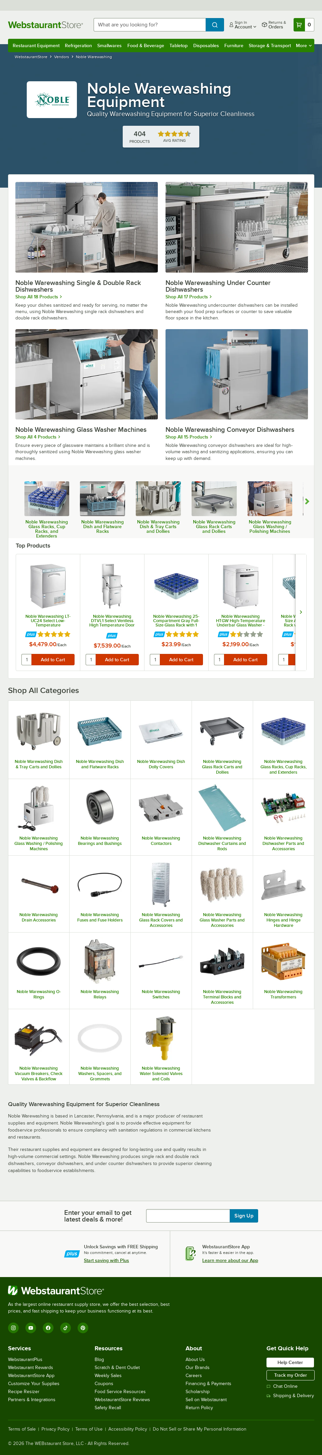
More (304, 45)
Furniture (233, 45)
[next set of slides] (300, 612)
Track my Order (290, 1375)
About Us (195, 1359)
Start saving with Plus (106, 1260)
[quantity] (26, 659)
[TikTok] (65, 1328)
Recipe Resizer (23, 1391)
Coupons (104, 1383)
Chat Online (282, 1386)
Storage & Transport (270, 45)
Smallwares (109, 45)
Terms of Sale (22, 1429)
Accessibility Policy (127, 1429)
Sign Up (243, 1216)
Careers (194, 1375)
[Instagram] (13, 1328)
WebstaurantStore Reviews (122, 1399)
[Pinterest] (83, 1328)
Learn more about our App (230, 1260)
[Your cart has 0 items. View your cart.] (304, 24)
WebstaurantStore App (31, 1375)
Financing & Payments (208, 1383)
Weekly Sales (108, 1375)
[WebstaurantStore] (91, 1290)
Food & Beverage (145, 45)
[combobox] (150, 24)
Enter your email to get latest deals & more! (97, 1216)
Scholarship (198, 1391)
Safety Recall (108, 1407)
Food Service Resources (120, 1391)
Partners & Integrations (32, 1399)
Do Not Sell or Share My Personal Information (199, 1429)
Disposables (206, 45)
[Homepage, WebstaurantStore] (45, 24)
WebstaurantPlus (25, 1359)
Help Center (290, 1362)
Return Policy (199, 1407)
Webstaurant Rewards (30, 1367)
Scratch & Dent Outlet (117, 1367)
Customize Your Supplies (34, 1383)
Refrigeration (78, 45)
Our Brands (198, 1367)
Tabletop (179, 45)
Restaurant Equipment (36, 45)
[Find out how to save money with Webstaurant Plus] (31, 635)
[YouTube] (30, 1328)
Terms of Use (89, 1429)
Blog (99, 1359)
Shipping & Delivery (290, 1395)
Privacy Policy (55, 1429)
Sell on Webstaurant (206, 1399)
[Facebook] (48, 1328)
